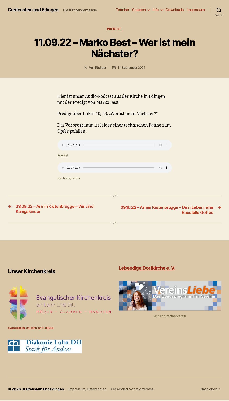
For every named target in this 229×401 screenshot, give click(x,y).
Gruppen (139, 10)
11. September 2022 (131, 68)
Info (156, 10)
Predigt (114, 29)
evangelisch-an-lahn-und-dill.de (31, 328)
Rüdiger (100, 68)
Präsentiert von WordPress (135, 390)
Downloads (175, 10)
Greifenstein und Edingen (34, 9)
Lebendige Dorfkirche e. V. (147, 269)
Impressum (196, 10)
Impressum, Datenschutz (89, 390)
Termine (122, 10)
